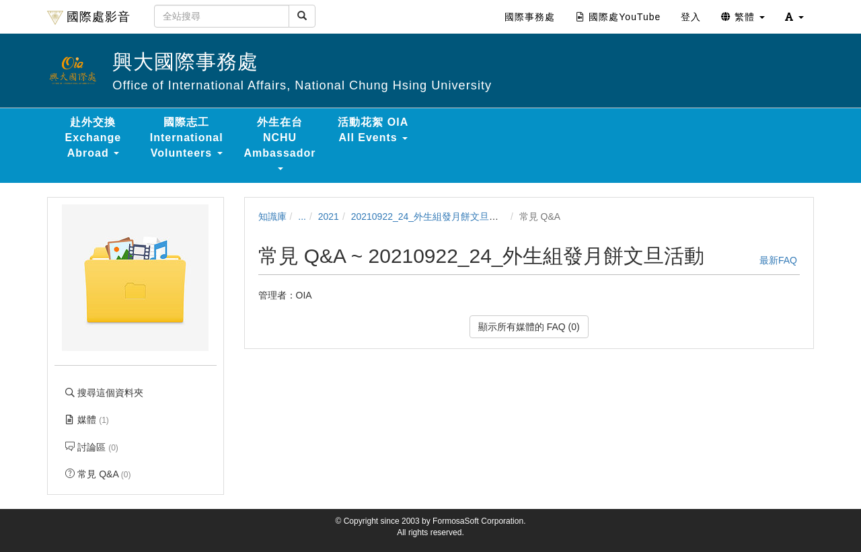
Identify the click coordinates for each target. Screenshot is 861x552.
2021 (328, 216)
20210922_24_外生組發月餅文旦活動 (429, 216)
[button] (794, 17)
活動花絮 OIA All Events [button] (373, 129)
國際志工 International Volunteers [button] (186, 137)
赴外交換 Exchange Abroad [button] (93, 137)
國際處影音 (88, 17)
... (302, 216)
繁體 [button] (743, 16)
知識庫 (272, 216)
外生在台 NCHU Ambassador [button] (280, 143)
